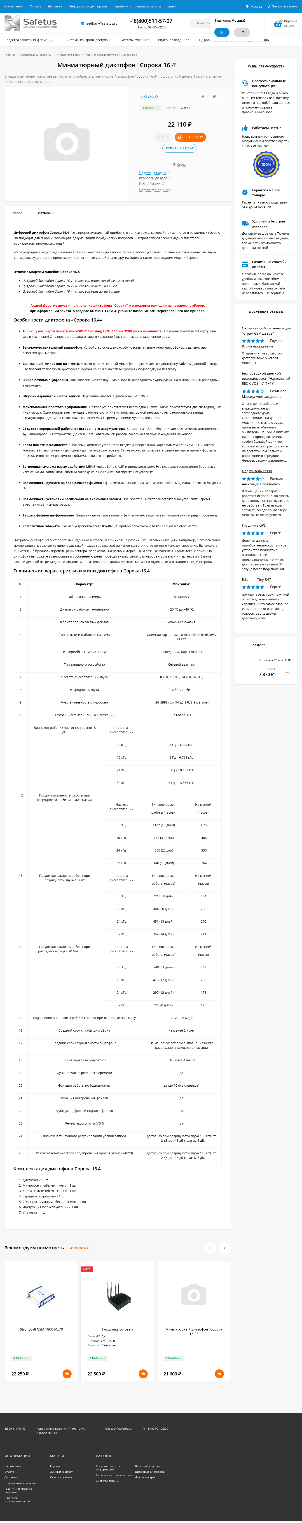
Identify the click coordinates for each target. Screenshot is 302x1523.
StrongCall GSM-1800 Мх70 (41, 1329)
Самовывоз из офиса (155, 189)
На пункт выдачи (152, 172)
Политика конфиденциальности (19, 1499)
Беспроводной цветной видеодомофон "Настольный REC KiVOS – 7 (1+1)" (266, 378)
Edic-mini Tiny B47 (256, 579)
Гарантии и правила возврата (137, 6)
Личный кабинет (61, 1472)
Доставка (55, 6)
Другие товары (145, 1477)
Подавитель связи (257, 471)
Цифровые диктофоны (36, 55)
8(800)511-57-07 (153, 20)
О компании (13, 6)
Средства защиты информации (108, 1467)
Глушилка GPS (254, 525)
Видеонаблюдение (148, 1466)
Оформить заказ (61, 1477)
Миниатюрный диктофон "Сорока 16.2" (194, 1331)
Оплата (35, 6)
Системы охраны (107, 1481)
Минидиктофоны (68, 55)
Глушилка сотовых (117, 1329)
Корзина (55, 1466)
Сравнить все (83, 1248)
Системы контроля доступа (114, 1475)
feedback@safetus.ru (101, 23)
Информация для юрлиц (88, 6)
